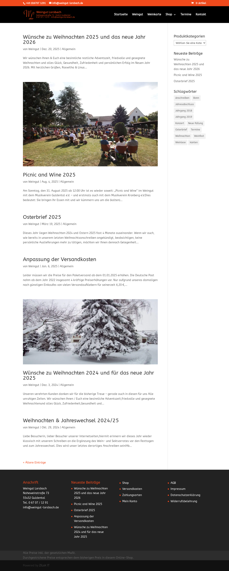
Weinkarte (154, 14)
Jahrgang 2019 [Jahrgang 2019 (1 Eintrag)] (183, 116)
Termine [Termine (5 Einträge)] (195, 129)
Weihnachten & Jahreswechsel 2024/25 (71, 420)
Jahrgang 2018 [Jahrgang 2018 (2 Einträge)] (183, 110)
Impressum (178, 489)
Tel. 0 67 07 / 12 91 (35, 502)
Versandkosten (132, 489)
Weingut (137, 14)
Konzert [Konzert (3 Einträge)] (179, 123)
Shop (169, 14)
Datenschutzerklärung (185, 495)
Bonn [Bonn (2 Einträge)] (196, 98)
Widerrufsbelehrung (184, 501)
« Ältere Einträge (34, 462)
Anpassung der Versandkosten (59, 259)
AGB (173, 483)
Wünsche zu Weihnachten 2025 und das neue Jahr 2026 (84, 39)
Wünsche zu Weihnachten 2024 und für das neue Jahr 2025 (88, 375)
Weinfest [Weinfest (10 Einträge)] (199, 136)
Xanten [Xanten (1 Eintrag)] (194, 142)
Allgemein (68, 49)
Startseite (121, 14)
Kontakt (201, 14)
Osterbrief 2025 (42, 217)
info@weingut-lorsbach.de (41, 507)
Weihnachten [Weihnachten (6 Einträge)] (182, 136)
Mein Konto (129, 501)
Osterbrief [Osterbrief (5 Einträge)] (181, 129)
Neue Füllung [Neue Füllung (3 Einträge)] (195, 123)
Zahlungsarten (132, 495)
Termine (186, 14)
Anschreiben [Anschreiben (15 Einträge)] (182, 98)
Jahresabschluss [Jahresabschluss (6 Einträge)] (184, 104)
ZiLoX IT (44, 565)
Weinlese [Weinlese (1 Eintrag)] (180, 142)
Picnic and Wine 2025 (49, 175)
